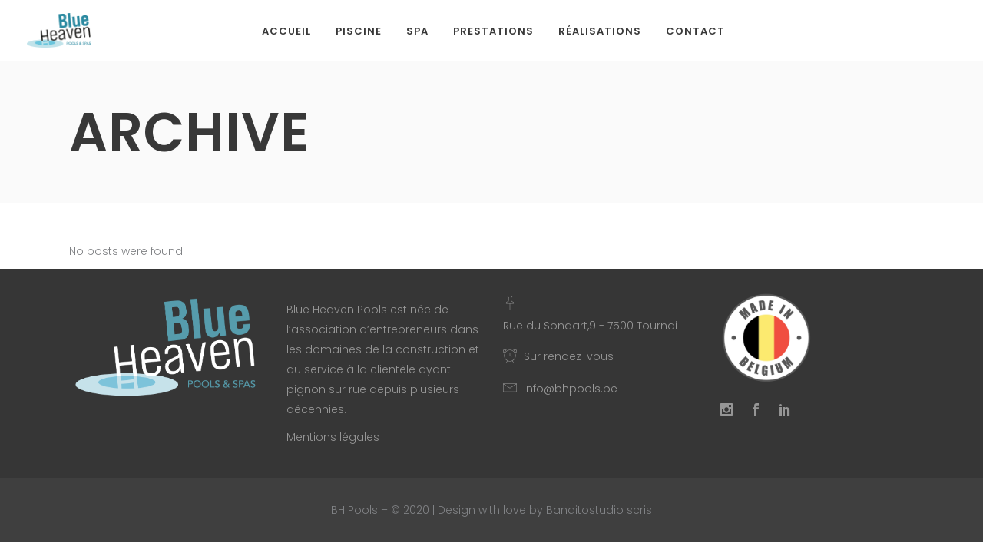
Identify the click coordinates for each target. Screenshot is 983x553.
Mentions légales (332, 437)
